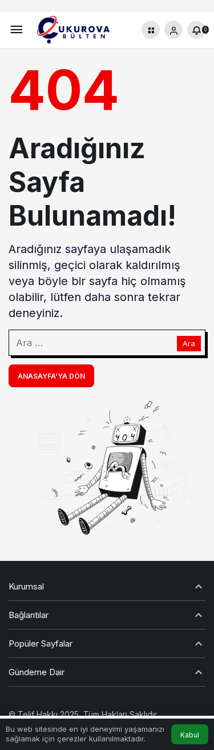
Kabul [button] (189, 735)
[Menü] (16, 30)
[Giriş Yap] (173, 30)
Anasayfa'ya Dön (51, 376)
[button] (151, 30)
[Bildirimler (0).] (196, 30)
